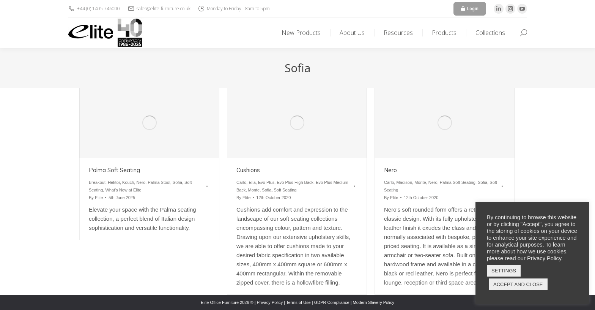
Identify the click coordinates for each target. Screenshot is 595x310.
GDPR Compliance (331, 302)
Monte (254, 190)
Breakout (97, 182)
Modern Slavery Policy (373, 302)
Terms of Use (298, 302)
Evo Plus (266, 182)
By (96, 197)
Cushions (248, 170)
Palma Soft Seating (114, 170)
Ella (252, 182)
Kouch (128, 182)
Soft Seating (285, 190)
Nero (140, 182)
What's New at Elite (123, 190)
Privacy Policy (270, 302)
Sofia (177, 182)
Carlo (241, 182)
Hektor (114, 182)
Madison (404, 182)
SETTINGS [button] (503, 271)
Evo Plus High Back (295, 182)
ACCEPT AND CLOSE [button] (518, 284)
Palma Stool (159, 182)
